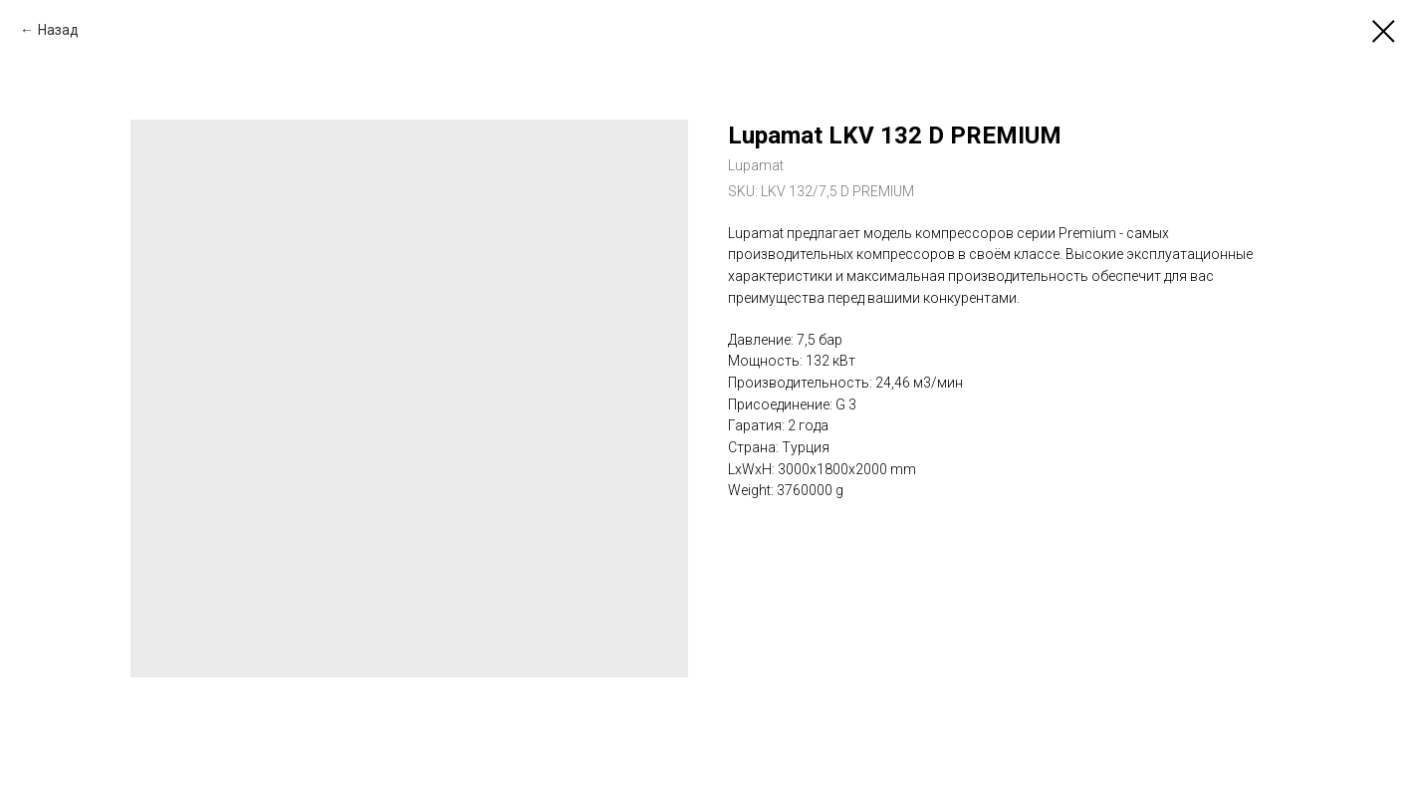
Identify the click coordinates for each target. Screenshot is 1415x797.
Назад (58, 30)
